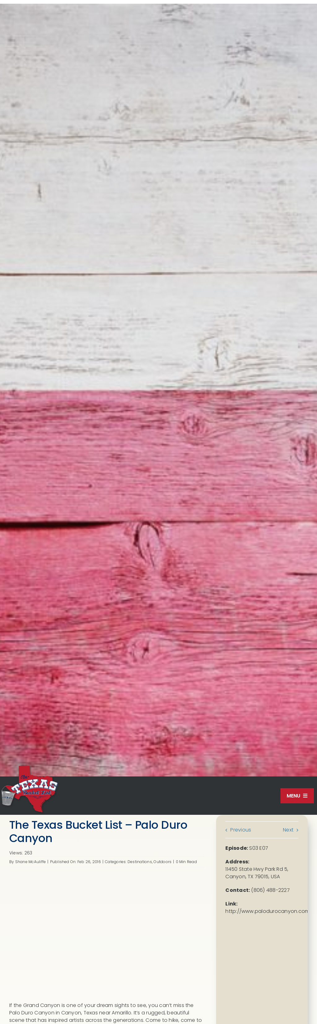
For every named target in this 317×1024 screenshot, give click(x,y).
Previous (240, 829)
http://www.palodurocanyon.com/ (268, 911)
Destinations (140, 861)
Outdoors (163, 861)
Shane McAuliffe (30, 861)
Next (288, 829)
